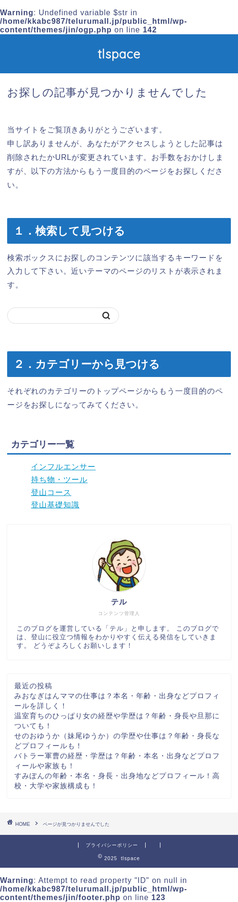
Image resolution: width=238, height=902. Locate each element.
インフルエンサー (63, 467)
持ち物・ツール (59, 480)
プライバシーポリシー (112, 845)
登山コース (51, 492)
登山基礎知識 (55, 505)
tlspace (119, 53)
